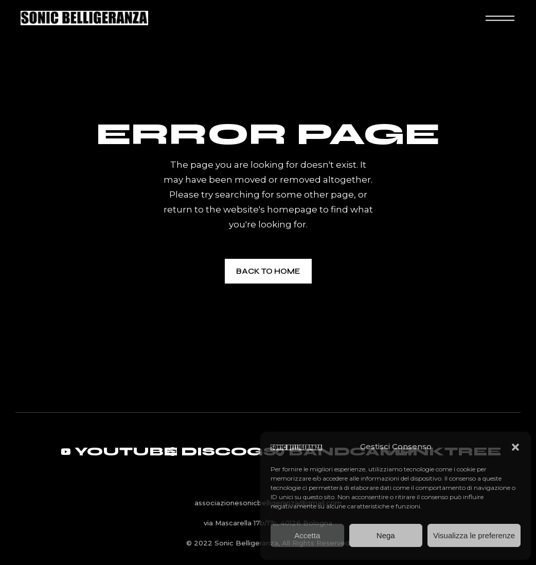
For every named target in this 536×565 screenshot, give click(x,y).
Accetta (307, 535)
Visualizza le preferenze (474, 535)
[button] (515, 447)
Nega (386, 535)
